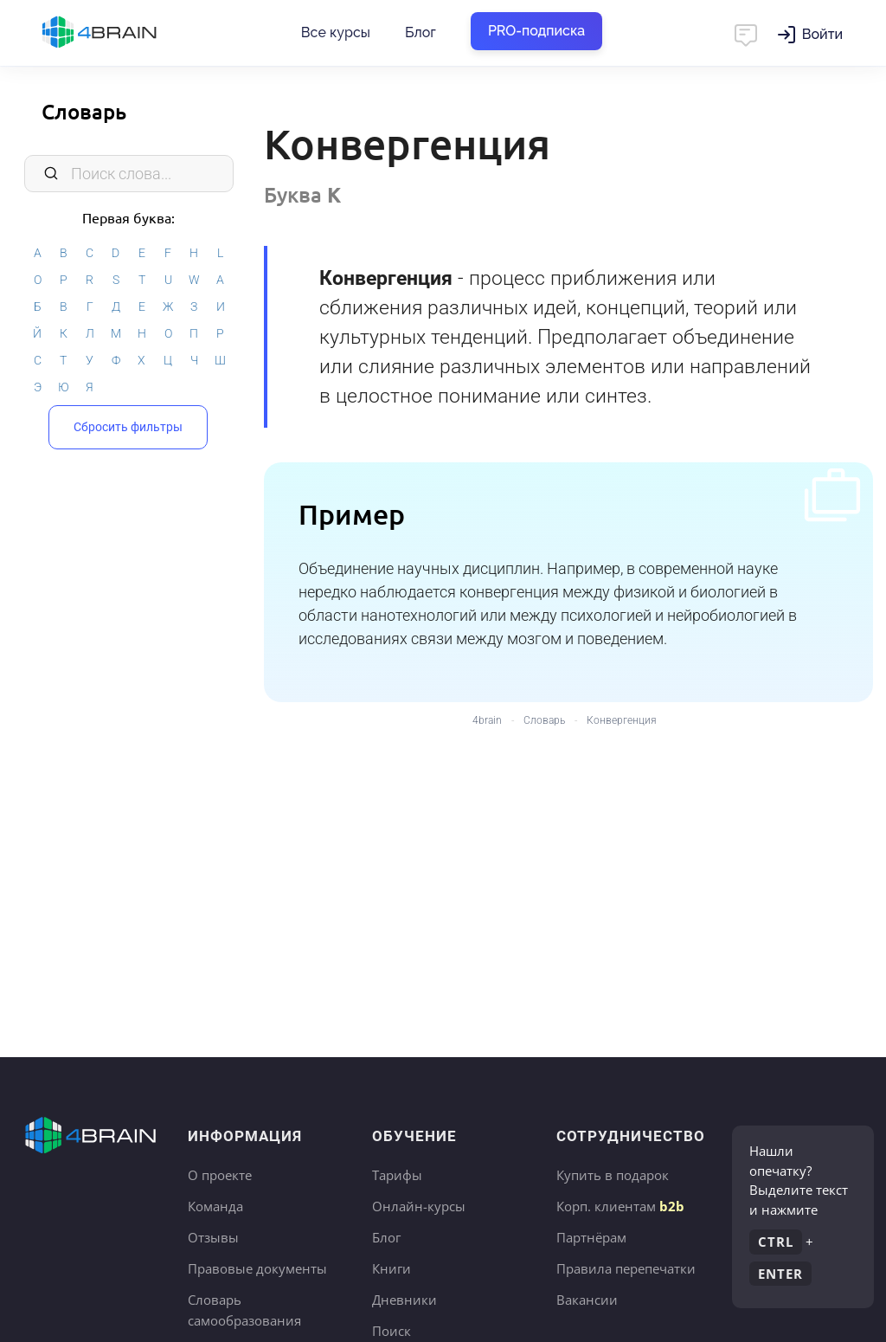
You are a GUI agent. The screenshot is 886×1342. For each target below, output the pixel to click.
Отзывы (213, 1237)
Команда (215, 1206)
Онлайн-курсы (418, 1206)
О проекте (220, 1175)
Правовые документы (257, 1268)
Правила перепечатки (626, 1268)
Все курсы (335, 32)
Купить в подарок (612, 1175)
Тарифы (397, 1175)
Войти (822, 34)
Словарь (84, 111)
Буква (302, 194)
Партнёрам (591, 1237)
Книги (391, 1268)
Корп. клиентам (620, 1206)
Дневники (404, 1299)
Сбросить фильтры (128, 427)
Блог (420, 32)
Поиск (391, 1330)
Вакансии (587, 1299)
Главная (130, 33)
